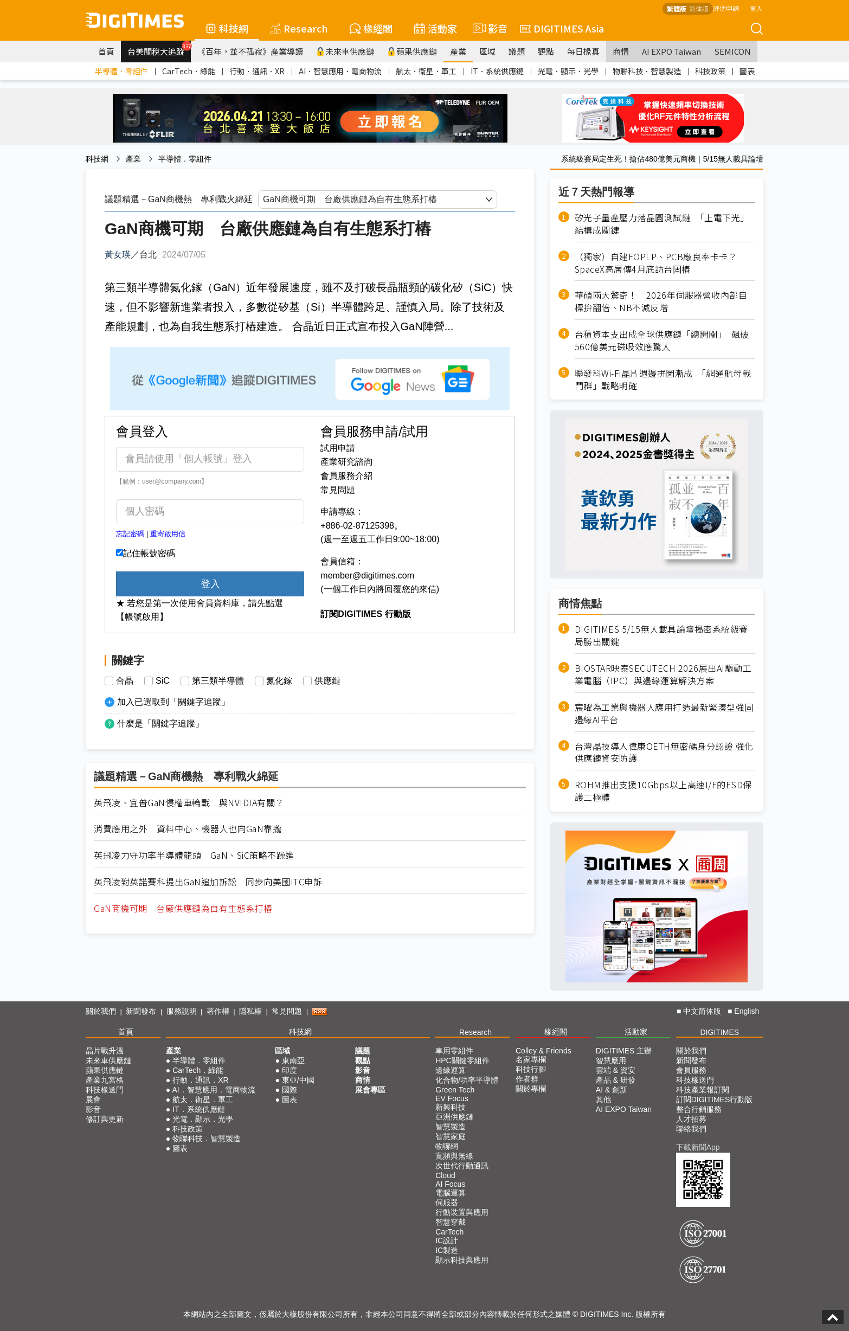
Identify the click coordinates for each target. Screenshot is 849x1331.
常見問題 (337, 489)
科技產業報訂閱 (702, 1089)
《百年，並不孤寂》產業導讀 (250, 51)
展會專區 (370, 1089)
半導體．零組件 (121, 71)
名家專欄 (531, 1059)
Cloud (445, 1175)
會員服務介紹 (346, 475)
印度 (289, 1070)
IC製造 (446, 1250)
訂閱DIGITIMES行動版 (714, 1099)
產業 (458, 51)
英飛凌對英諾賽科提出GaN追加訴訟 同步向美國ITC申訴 (208, 882)
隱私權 (250, 1011)
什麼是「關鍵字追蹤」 (160, 723)
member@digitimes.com (367, 575)
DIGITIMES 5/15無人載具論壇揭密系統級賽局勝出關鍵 (661, 635)
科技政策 (710, 71)
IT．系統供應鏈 (497, 71)
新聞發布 (141, 1011)
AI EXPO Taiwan (671, 51)
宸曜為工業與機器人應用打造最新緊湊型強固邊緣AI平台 (664, 713)
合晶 (124, 681)
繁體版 (676, 8)
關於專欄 (531, 1088)
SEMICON (732, 51)
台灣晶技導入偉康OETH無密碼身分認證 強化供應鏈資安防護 (664, 752)
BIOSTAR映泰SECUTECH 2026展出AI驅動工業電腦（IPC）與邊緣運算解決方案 (663, 674)
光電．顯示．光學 (568, 71)
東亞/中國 (298, 1080)
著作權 (218, 1011)
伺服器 (446, 1202)
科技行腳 (531, 1069)
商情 (621, 51)
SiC (163, 681)
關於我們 (101, 1011)
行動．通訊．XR (257, 71)
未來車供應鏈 (345, 51)
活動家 (435, 28)
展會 (93, 1099)
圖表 (747, 71)
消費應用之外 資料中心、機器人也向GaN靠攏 (187, 828)
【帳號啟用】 (142, 616)
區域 (487, 51)
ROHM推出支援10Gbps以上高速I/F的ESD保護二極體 (663, 791)
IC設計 (446, 1240)
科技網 (226, 28)
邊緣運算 (450, 1070)
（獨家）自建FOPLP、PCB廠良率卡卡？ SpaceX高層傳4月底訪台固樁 (660, 262)
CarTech (449, 1231)
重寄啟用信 (167, 534)
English (746, 1011)
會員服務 (691, 1070)
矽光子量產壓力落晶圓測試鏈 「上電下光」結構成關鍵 (662, 223)
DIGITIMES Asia (562, 28)
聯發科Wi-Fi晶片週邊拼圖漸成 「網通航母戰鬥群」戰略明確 (663, 379)
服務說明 (181, 1011)
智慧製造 (450, 1126)
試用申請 (337, 448)
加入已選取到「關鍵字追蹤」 (173, 701)
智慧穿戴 (450, 1222)
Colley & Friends (543, 1050)
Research (299, 28)
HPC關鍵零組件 (462, 1060)
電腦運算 (450, 1192)
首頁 (106, 51)
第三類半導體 (218, 681)
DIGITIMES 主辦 (624, 1050)
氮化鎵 (279, 681)
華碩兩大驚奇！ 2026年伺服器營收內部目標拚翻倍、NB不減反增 (661, 301)
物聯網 (446, 1146)
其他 (603, 1099)
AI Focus (450, 1184)
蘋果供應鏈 (412, 51)
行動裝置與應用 (461, 1212)
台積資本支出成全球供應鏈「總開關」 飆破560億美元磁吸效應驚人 (662, 340)
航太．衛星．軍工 (426, 71)
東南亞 (293, 1060)
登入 (756, 7)
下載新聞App (698, 1147)
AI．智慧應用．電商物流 (340, 71)
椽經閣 (371, 28)
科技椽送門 (105, 1089)
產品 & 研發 (615, 1080)
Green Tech (454, 1089)
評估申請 (726, 7)
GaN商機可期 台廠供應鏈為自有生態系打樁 (183, 908)
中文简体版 (702, 1011)
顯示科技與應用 (461, 1260)
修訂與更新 (105, 1119)
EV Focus (451, 1098)
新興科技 (450, 1107)
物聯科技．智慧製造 (647, 71)
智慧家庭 (450, 1136)
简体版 (699, 8)
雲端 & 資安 (615, 1070)
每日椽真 (583, 51)
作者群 (527, 1079)
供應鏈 (327, 681)
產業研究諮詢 (346, 461)
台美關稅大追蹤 (159, 49)
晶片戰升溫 (105, 1050)
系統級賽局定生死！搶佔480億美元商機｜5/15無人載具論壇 (662, 159)
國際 (289, 1089)
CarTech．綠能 (188, 71)
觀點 (546, 51)
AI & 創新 (611, 1089)
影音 (488, 28)
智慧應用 (611, 1060)
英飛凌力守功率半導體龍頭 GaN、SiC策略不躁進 (194, 855)
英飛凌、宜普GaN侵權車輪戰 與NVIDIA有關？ (189, 802)
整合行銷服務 (699, 1109)
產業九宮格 (105, 1080)
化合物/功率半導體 (466, 1080)
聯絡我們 (691, 1128)
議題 (517, 51)
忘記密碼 (130, 534)
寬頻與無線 (454, 1156)
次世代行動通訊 (461, 1165)
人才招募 (691, 1119)
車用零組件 (454, 1050)
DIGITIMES (719, 1032)
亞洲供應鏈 (454, 1117)
